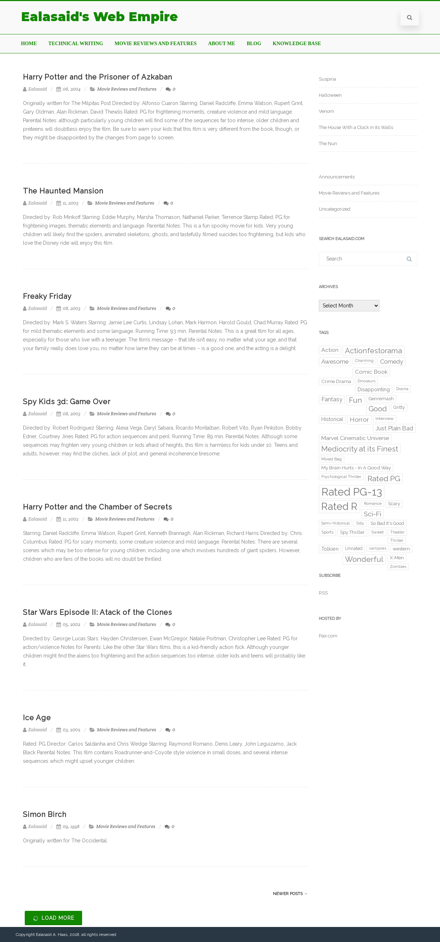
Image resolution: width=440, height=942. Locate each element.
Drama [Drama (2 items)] (402, 389)
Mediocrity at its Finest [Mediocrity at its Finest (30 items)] (359, 449)
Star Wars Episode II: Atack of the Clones (97, 612)
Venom (326, 111)
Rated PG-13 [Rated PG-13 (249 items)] (351, 492)
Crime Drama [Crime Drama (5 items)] (336, 381)
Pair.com (328, 636)
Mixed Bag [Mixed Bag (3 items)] (331, 459)
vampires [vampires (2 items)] (377, 548)
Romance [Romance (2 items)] (373, 503)
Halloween (330, 95)
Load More (53, 918)
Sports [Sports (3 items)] (327, 532)
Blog (254, 43)
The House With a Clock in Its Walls (356, 127)
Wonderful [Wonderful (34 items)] (364, 559)
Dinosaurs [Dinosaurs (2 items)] (366, 381)
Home (29, 43)
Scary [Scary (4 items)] (394, 503)
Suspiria (327, 79)
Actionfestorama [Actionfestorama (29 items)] (373, 350)
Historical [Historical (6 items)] (332, 419)
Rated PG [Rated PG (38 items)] (384, 478)
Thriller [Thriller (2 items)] (396, 540)
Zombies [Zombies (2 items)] (398, 566)
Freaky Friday (47, 296)
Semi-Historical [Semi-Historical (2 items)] (335, 523)
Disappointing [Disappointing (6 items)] (374, 389)
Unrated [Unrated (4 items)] (354, 548)
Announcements (337, 177)
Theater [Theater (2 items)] (397, 532)
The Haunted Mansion (63, 191)
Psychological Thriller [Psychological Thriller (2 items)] (341, 476)
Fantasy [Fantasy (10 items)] (331, 399)
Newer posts (290, 893)
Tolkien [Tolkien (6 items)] (330, 549)
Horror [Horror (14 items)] (359, 419)
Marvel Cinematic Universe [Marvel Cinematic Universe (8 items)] (355, 438)
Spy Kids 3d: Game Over (66, 401)
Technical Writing (75, 43)
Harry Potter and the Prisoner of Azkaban (97, 77)
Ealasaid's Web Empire (99, 16)
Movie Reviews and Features (155, 43)
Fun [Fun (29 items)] (355, 400)
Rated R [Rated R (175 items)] (339, 506)
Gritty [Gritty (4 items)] (399, 407)
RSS (323, 593)
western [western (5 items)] (401, 548)
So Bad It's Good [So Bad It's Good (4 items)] (387, 523)
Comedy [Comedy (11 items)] (391, 361)
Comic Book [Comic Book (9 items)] (371, 371)
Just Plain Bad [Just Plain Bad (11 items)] (394, 428)
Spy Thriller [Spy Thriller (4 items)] (352, 532)
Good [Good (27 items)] (378, 409)
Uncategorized (334, 209)
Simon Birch (44, 814)
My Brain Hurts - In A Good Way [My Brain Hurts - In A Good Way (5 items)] (356, 467)
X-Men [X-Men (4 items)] (397, 557)
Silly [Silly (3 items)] (360, 523)
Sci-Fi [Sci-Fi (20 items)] (372, 514)
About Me (221, 43)
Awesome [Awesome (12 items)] (335, 361)
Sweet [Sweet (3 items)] (377, 532)
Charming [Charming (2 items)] (364, 360)
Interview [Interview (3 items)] (384, 418)
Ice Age (37, 717)
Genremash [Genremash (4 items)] (381, 398)
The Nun (328, 143)
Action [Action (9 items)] (330, 349)
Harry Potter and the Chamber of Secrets (97, 507)
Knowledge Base (297, 43)
